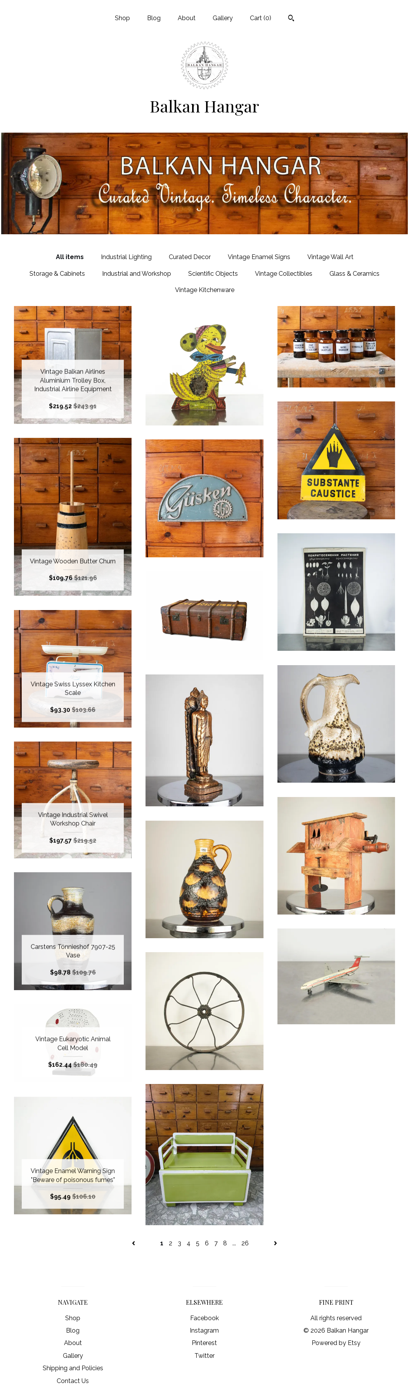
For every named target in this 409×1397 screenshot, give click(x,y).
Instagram (204, 1330)
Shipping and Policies (73, 1368)
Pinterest (204, 1343)
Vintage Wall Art (330, 257)
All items (70, 257)
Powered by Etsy (336, 1343)
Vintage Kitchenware (204, 290)
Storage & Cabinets (57, 273)
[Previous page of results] (134, 1243)
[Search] (291, 19)
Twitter (204, 1355)
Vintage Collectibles (283, 273)
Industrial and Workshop (136, 273)
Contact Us (73, 1381)
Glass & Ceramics (354, 273)
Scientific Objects (213, 273)
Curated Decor (190, 257)
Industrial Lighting (126, 257)
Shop (122, 18)
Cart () (260, 18)
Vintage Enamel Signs (259, 257)
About (187, 18)
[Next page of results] (275, 1243)
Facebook (204, 1318)
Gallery (223, 18)
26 (245, 1243)
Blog (154, 18)
